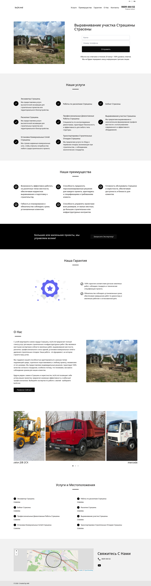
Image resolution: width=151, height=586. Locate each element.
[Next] (134, 437)
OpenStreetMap (89, 570)
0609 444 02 (106, 559)
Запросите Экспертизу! (103, 236)
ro (129, 1)
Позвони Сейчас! (24, 390)
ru (134, 1)
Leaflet (79, 570)
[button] (16, 551)
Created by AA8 (24, 583)
